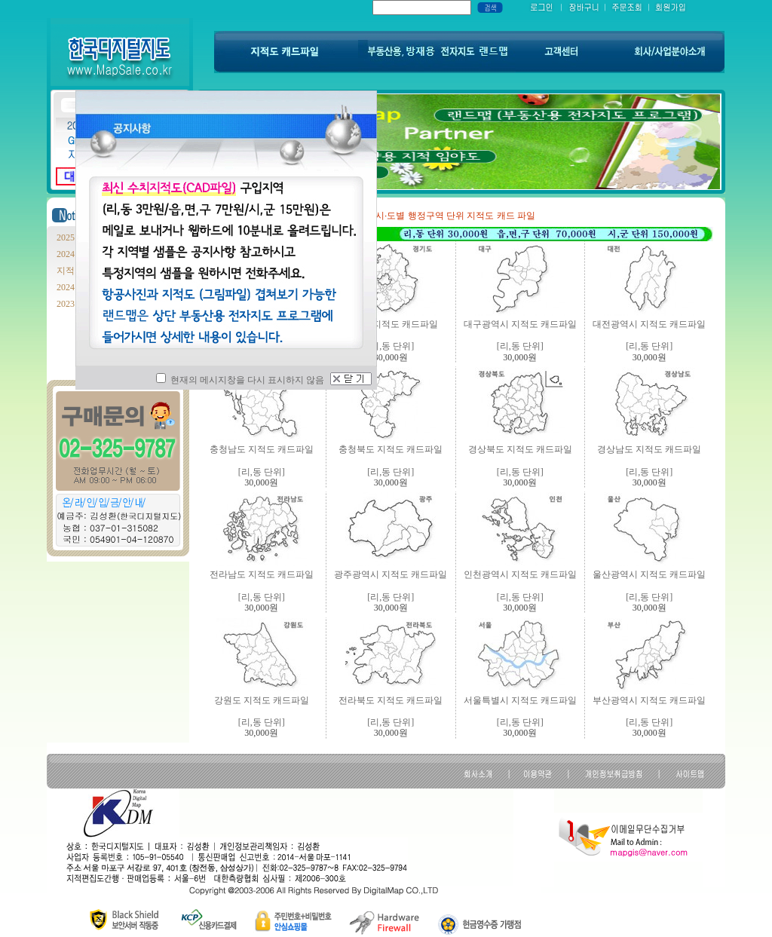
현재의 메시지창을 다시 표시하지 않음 (240, 380)
